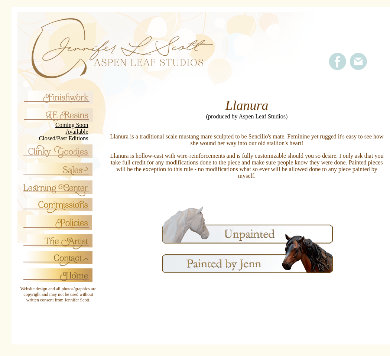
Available (77, 131)
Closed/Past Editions (63, 138)
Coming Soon (71, 125)
